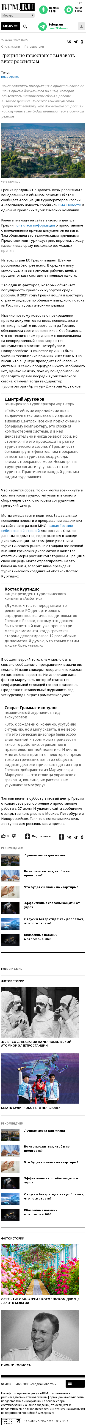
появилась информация (34, 225)
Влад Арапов (10, 77)
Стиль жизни (10, 46)
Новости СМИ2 (11, 969)
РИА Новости (69, 205)
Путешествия (34, 46)
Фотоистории (12, 981)
